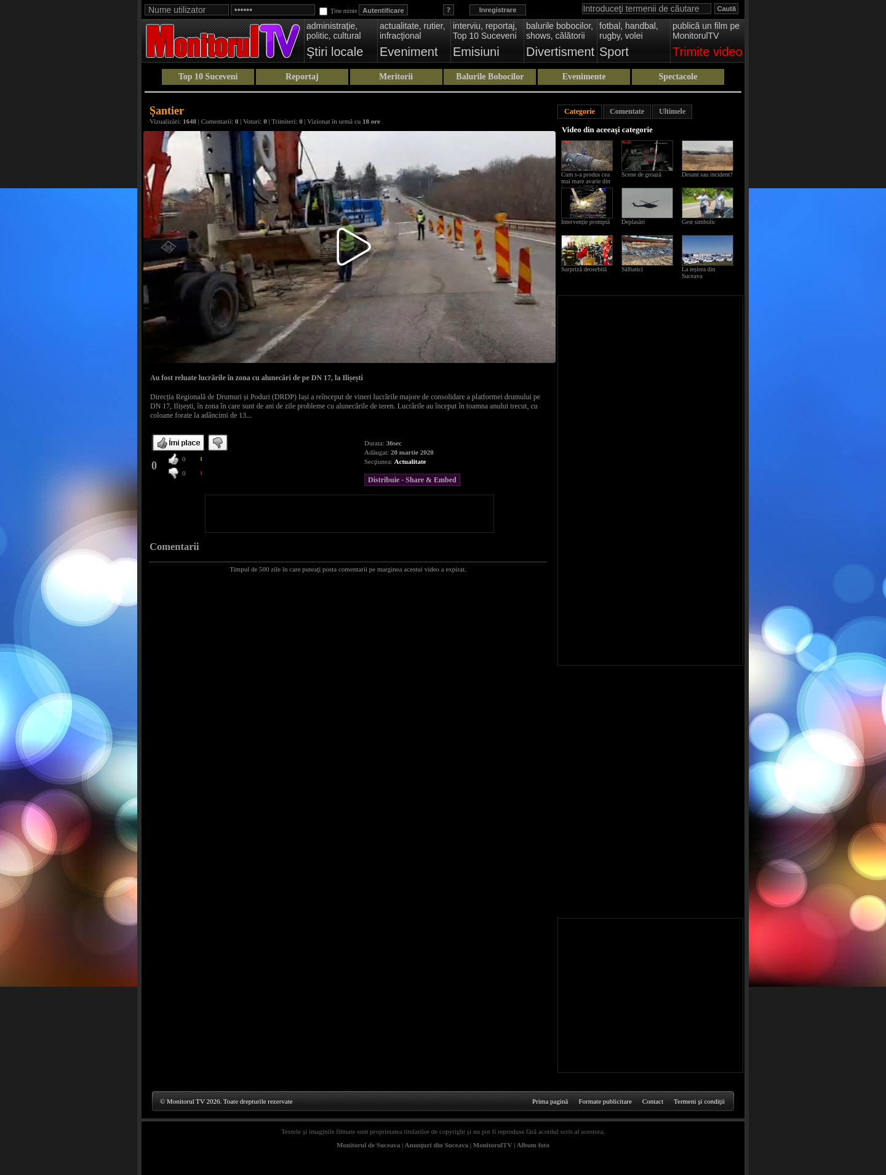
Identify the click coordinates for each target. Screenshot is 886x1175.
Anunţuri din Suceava (436, 1145)
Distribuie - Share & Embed (412, 480)
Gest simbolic (699, 221)
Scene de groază (641, 174)
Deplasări (633, 221)
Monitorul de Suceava (368, 1145)
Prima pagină (550, 1101)
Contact (652, 1101)
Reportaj (302, 76)
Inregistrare (498, 10)
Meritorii (396, 76)
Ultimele (672, 111)
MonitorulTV (492, 1145)
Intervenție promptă (585, 221)
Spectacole (677, 76)
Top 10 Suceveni (208, 76)
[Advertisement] (349, 513)
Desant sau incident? (707, 174)
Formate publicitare (604, 1101)
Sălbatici (632, 269)
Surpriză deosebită (584, 269)
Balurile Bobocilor (490, 76)
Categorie (579, 111)
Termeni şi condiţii (699, 1101)
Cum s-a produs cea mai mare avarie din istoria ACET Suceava (588, 181)
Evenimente (584, 76)
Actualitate (410, 461)
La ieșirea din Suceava (698, 272)
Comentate (627, 111)
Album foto (533, 1145)
